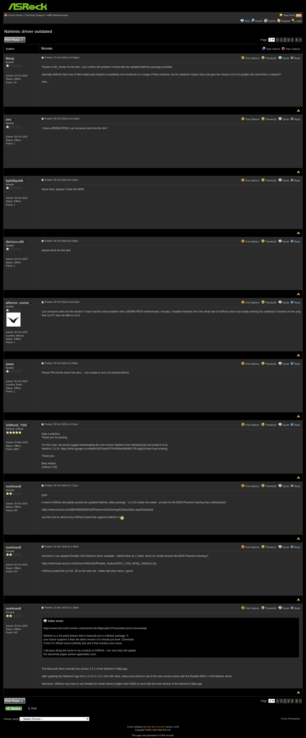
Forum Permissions (291, 719)
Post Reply (14, 40)
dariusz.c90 (16, 242)
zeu (10, 119)
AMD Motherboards (57, 15)
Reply (297, 58)
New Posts (289, 15)
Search (259, 21)
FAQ (247, 21)
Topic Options (291, 49)
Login (299, 21)
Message (47, 48)
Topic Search (271, 49)
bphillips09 (16, 180)
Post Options (250, 58)
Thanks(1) (268, 547)
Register (285, 21)
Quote (286, 58)
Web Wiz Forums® (155, 727)
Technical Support (34, 15)
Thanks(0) (268, 58)
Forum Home (15, 15)
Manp (11, 58)
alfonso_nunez (18, 303)
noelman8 (15, 486)
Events (270, 21)
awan (11, 364)
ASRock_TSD (17, 425)
